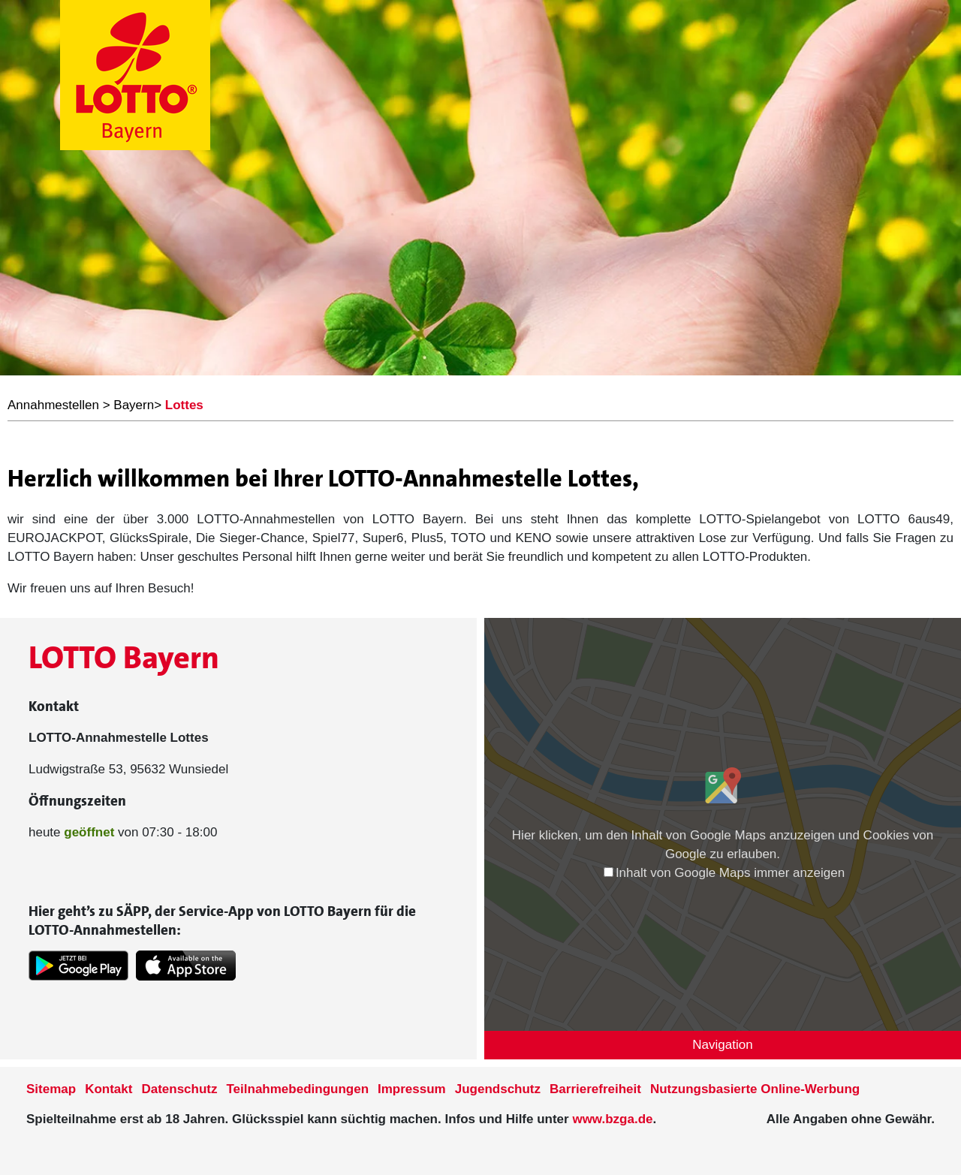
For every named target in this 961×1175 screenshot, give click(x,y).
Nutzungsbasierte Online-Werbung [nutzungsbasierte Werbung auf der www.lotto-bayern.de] (755, 1089)
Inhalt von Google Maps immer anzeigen (724, 873)
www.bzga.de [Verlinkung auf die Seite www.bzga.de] (612, 1119)
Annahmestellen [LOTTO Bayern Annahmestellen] (53, 405)
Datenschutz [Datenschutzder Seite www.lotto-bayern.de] (179, 1089)
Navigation (722, 1045)
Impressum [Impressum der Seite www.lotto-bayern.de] (412, 1089)
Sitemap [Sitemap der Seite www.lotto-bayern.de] (51, 1089)
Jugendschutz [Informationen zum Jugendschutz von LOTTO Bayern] (498, 1089)
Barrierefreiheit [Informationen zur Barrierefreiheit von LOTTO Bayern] (595, 1089)
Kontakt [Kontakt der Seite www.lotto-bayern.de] (108, 1089)
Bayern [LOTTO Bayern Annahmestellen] (133, 405)
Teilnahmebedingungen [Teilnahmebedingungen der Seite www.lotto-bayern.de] (298, 1089)
